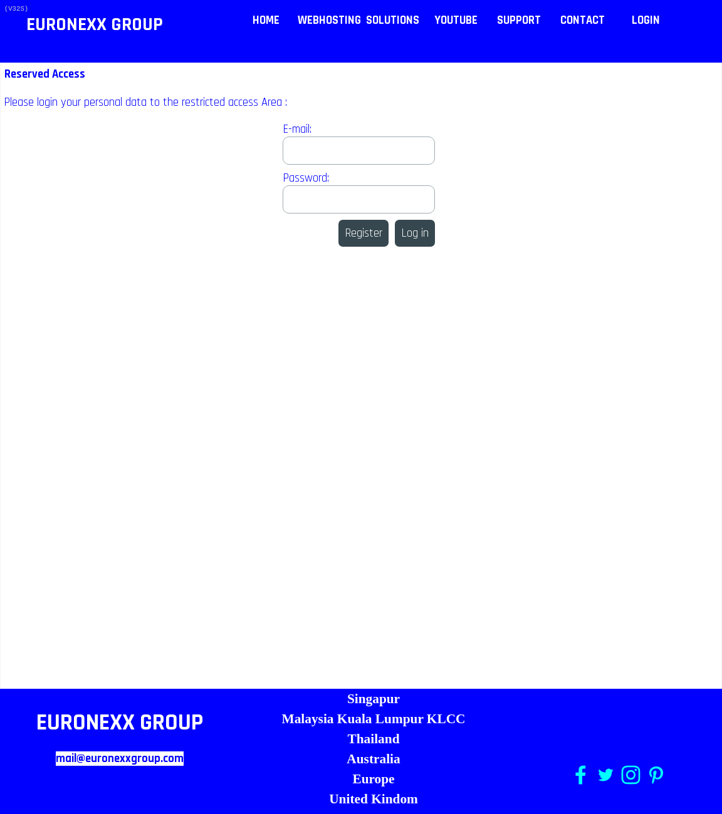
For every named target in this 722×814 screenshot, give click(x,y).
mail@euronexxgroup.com (120, 758)
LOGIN (646, 20)
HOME (266, 20)
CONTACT (582, 20)
